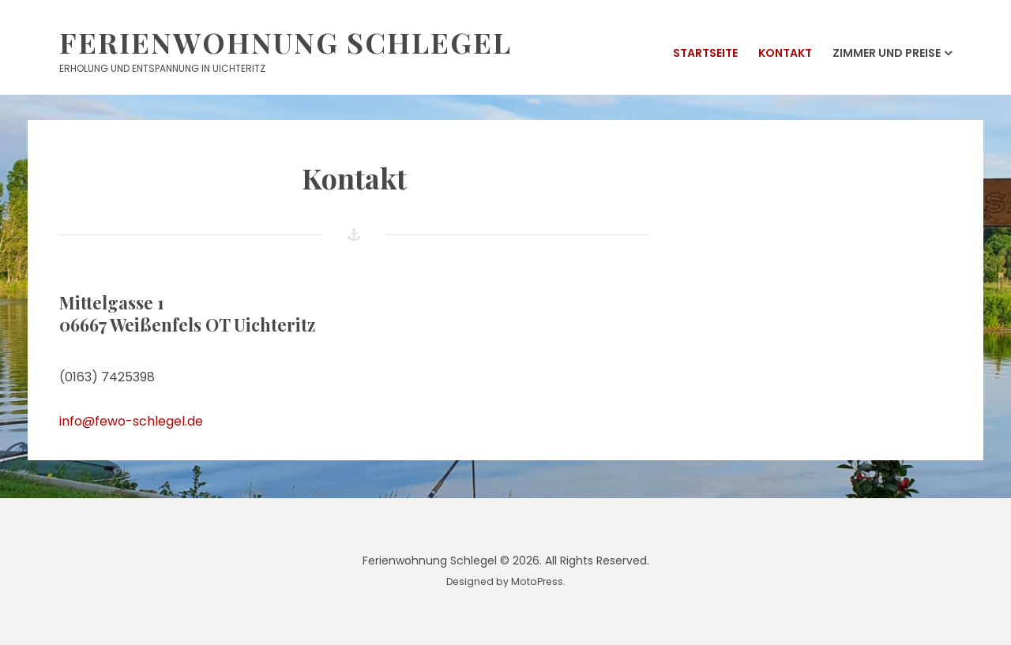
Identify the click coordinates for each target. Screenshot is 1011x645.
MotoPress (537, 581)
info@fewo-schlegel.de (131, 421)
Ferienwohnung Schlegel (285, 42)
